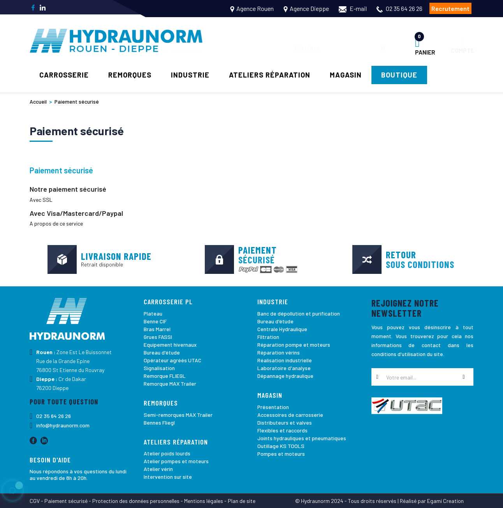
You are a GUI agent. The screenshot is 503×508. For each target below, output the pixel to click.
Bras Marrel (157, 329)
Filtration (268, 336)
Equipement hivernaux (170, 344)
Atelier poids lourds (167, 453)
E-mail (353, 8)
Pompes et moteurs (281, 453)
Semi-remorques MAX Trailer (178, 414)
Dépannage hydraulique (285, 375)
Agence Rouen (255, 8)
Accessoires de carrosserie (290, 414)
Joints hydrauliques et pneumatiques (301, 438)
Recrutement (450, 8)
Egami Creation (445, 500)
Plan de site (241, 500)
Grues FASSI (158, 336)
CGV (35, 500)
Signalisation (159, 368)
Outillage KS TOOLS (280, 446)
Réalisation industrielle (284, 360)
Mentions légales (203, 500)
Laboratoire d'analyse (284, 368)
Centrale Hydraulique (282, 329)
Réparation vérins (278, 352)
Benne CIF (155, 321)
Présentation (273, 407)
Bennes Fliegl (159, 422)
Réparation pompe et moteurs (293, 344)
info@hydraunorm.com (63, 425)
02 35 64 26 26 (404, 8)
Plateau (153, 313)
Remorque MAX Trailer (170, 383)
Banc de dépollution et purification (298, 313)
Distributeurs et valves (284, 422)
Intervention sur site (168, 476)
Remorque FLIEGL (165, 375)
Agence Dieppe (309, 8)
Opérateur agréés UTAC (172, 360)
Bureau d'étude (162, 352)
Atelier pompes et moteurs (176, 461)
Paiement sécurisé (66, 500)
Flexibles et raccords (282, 430)
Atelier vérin (158, 469)
